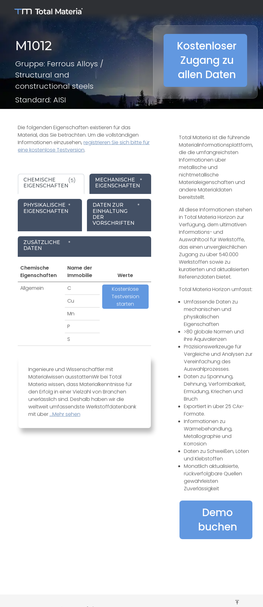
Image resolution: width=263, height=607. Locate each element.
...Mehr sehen (65, 414)
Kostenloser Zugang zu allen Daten (207, 60)
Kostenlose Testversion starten (125, 296)
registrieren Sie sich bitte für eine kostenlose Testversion (84, 146)
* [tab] (118, 183)
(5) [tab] (49, 183)
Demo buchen (217, 519)
